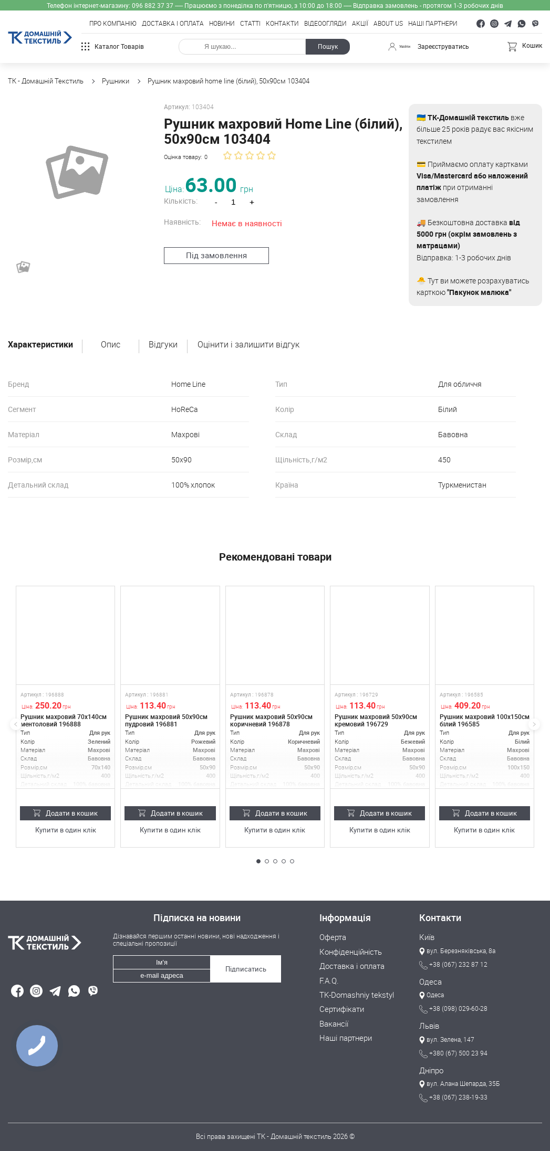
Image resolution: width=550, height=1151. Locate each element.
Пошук (325, 46)
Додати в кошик (65, 813)
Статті (250, 23)
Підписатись (244, 963)
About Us (388, 23)
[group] (74, 170)
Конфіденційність (346, 950)
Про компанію (113, 23)
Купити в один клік (65, 830)
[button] (258, 861)
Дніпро (429, 1067)
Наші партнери (433, 23)
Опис (110, 345)
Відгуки (163, 345)
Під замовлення (211, 254)
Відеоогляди (325, 23)
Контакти (282, 23)
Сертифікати (338, 1005)
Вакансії (332, 1019)
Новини (222, 23)
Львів (428, 1024)
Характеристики (40, 345)
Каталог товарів (112, 46)
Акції (360, 23)
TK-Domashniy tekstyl (352, 991)
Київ (425, 937)
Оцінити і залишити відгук (248, 345)
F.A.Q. (327, 978)
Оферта (331, 937)
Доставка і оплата (173, 23)
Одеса (429, 980)
